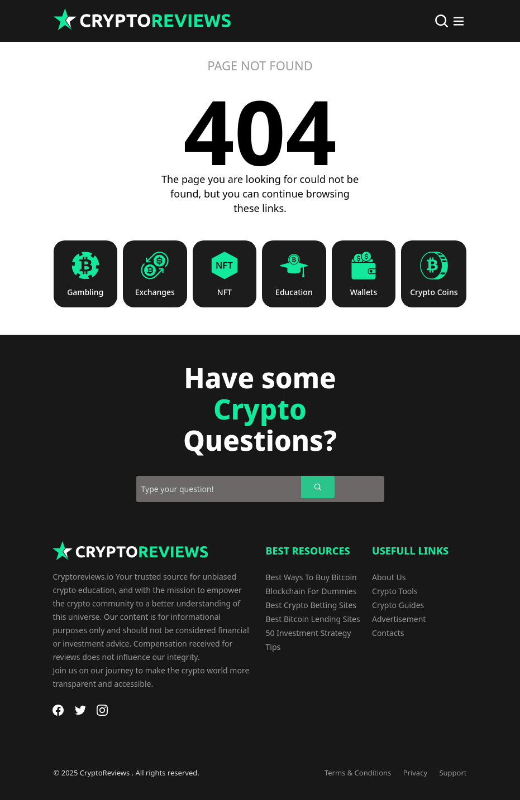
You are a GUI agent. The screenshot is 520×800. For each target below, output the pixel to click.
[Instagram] (102, 710)
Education (294, 292)
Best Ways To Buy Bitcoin (311, 577)
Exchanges (155, 292)
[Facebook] (58, 710)
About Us (388, 577)
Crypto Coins (433, 292)
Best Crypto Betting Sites (311, 605)
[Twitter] (80, 710)
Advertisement (399, 619)
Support (452, 773)
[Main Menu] (458, 21)
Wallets (364, 292)
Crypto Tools (395, 591)
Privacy (415, 773)
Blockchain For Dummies (311, 591)
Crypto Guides (398, 605)
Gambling (85, 292)
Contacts (388, 633)
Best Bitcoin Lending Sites (313, 619)
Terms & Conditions (358, 773)
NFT (224, 292)
